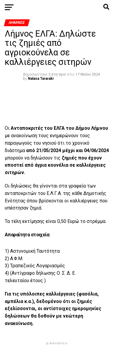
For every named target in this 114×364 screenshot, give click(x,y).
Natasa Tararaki (40, 78)
